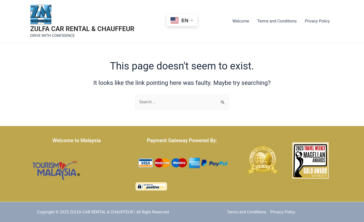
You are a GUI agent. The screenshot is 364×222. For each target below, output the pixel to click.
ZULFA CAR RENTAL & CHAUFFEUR (82, 29)
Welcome (240, 21)
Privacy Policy (317, 21)
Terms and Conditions (277, 21)
